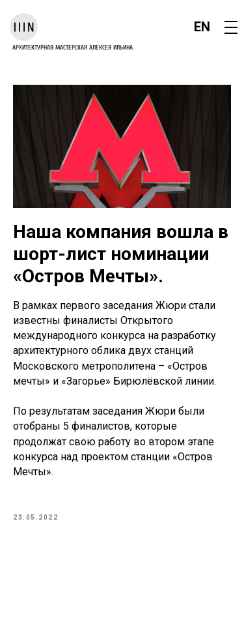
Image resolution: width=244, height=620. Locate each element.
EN (202, 27)
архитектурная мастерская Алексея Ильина (72, 48)
